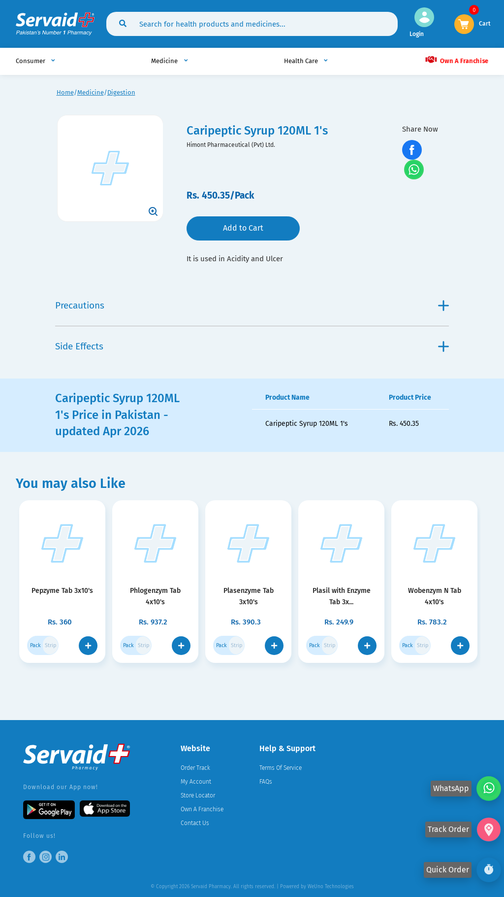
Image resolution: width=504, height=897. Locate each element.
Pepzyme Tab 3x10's (62, 590)
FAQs (265, 781)
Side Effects (252, 346)
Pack (35, 645)
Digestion (121, 92)
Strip (51, 645)
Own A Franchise (456, 60)
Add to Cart (243, 228)
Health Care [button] (301, 61)
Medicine (90, 92)
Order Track (195, 767)
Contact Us (195, 823)
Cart (485, 23)
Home (65, 92)
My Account (196, 781)
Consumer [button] (31, 61)
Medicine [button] (165, 61)
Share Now (420, 129)
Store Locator (198, 795)
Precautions (252, 305)
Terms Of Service (280, 767)
